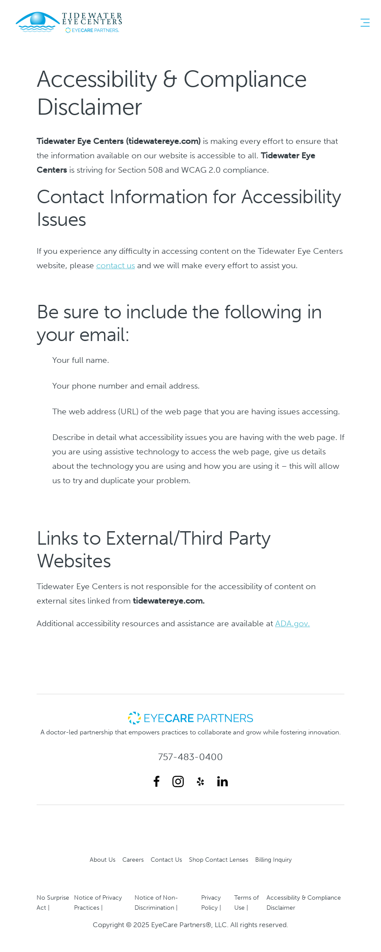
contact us (115, 265)
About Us (102, 859)
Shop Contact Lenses (218, 859)
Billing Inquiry (273, 859)
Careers (133, 859)
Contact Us (166, 859)
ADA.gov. (292, 623)
